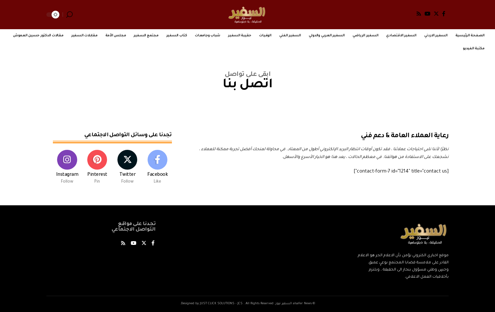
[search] (69, 14)
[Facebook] (444, 13)
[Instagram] (67, 168)
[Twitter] (436, 13)
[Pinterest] (97, 168)
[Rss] (419, 13)
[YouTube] (427, 13)
